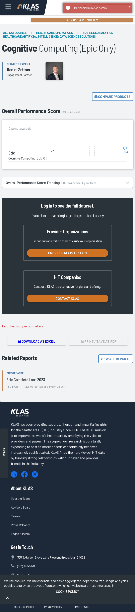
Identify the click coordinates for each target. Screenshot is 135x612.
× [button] (130, 6)
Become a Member (80, 20)
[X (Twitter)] (35, 474)
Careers (16, 516)
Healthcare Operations (54, 32)
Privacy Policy (53, 606)
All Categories (14, 32)
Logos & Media (20, 534)
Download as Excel (36, 341)
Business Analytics (98, 32)
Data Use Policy (24, 606)
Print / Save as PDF (98, 341)
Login (20, 20)
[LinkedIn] (14, 474)
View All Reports (116, 359)
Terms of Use (80, 606)
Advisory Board (20, 507)
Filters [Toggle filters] (4, 453)
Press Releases (20, 525)
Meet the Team (20, 498)
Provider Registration (67, 253)
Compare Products (112, 96)
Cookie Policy (67, 591)
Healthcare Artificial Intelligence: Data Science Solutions (49, 36)
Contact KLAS (67, 298)
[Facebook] (24, 474)
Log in (46, 206)
